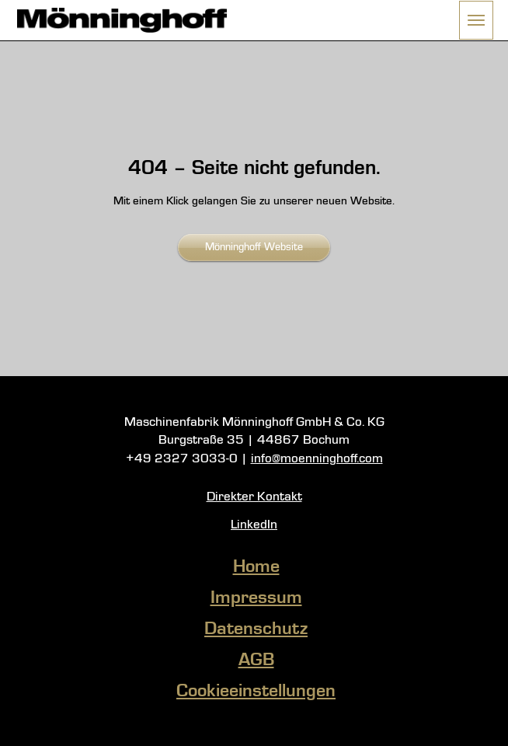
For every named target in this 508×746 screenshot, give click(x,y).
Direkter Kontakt (254, 497)
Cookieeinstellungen (256, 691)
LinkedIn (254, 525)
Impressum (256, 598)
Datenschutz (256, 629)
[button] (476, 20)
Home (256, 567)
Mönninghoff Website (254, 247)
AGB (256, 660)
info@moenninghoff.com (317, 458)
